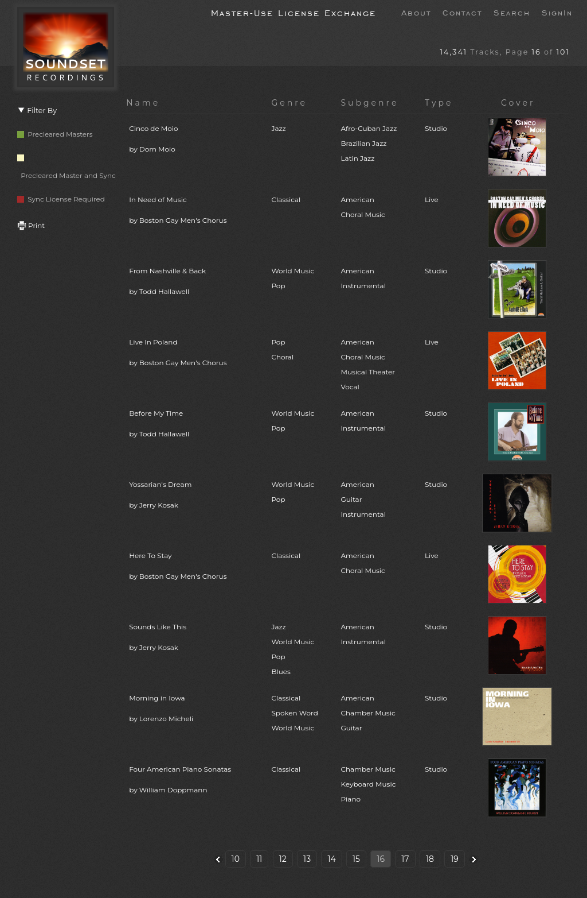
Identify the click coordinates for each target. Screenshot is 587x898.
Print (31, 225)
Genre (289, 103)
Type (439, 103)
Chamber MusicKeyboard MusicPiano (368, 784)
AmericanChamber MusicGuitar (368, 713)
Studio (436, 128)
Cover (518, 103)
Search (512, 12)
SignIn (557, 12)
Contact (462, 12)
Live (432, 199)
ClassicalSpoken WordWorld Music (294, 713)
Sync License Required (61, 199)
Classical (285, 199)
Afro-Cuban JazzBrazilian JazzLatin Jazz (369, 143)
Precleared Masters (55, 134)
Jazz (278, 128)
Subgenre (370, 103)
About (416, 12)
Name (143, 103)
